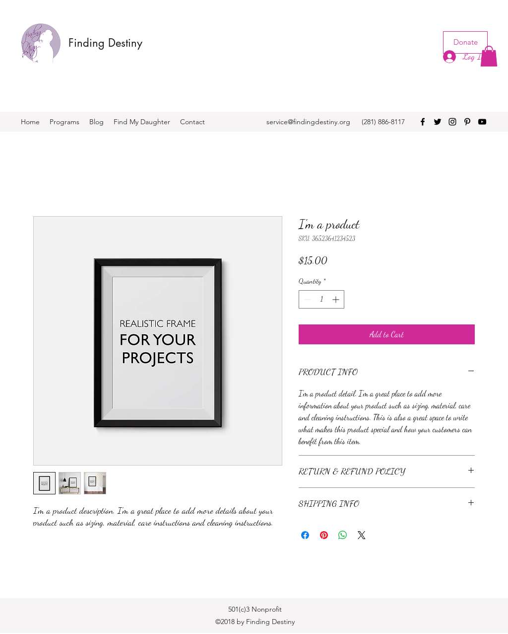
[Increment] (336, 299)
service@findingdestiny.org (308, 121)
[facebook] (423, 122)
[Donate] (465, 42)
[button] (489, 56)
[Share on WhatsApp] (343, 535)
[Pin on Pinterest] (324, 535)
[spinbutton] (321, 299)
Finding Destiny (105, 43)
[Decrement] (306, 299)
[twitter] (438, 122)
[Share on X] (362, 535)
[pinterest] (467, 122)
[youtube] (482, 122)
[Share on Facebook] (305, 535)
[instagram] (452, 122)
